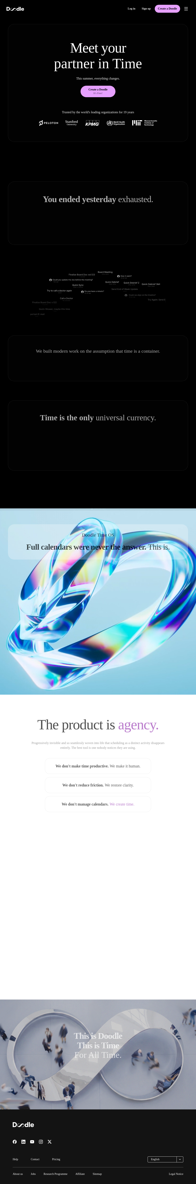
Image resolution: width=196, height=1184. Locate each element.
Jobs (33, 1173)
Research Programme (55, 1173)
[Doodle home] (15, 9)
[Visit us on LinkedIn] (23, 1142)
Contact (35, 1159)
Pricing (56, 1159)
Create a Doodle (167, 8)
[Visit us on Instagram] (41, 1142)
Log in (131, 8)
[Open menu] (186, 8)
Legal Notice (176, 1173)
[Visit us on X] (50, 1142)
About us (18, 1173)
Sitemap (97, 1173)
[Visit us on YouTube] (32, 1141)
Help (15, 1159)
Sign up (146, 8)
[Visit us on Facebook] (15, 1142)
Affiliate (80, 1173)
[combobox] (165, 1159)
